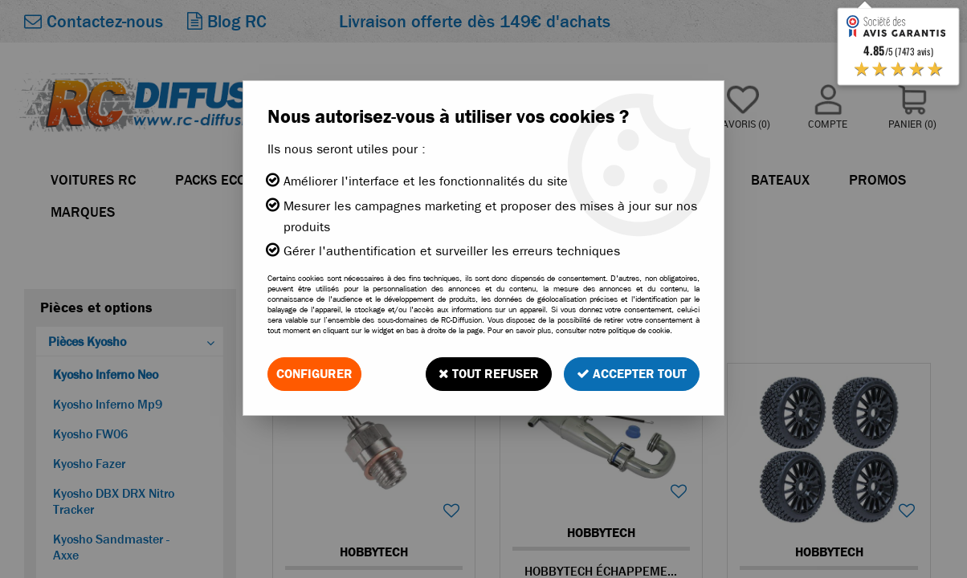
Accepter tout (632, 373)
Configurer (314, 373)
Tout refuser (489, 373)
